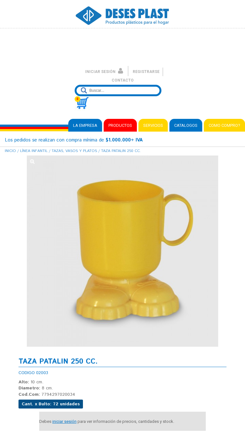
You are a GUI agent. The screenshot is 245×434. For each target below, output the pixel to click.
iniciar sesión (64, 421)
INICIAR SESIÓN (104, 71)
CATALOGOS (185, 125)
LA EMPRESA (85, 125)
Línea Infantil (34, 151)
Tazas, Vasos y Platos (74, 151)
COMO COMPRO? (224, 125)
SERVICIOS (153, 125)
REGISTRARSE (146, 71)
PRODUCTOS (120, 125)
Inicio (10, 151)
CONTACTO (123, 80)
